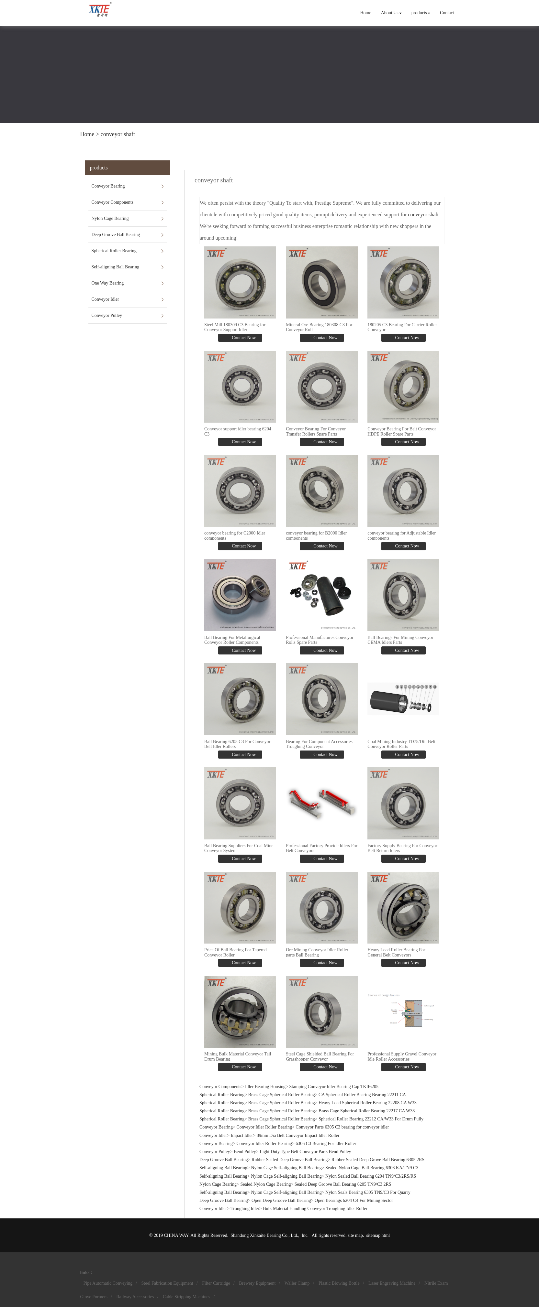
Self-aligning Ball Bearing (116, 267)
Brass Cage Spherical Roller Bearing (281, 1094)
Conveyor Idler (105, 299)
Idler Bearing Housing (265, 1086)
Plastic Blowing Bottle (339, 1283)
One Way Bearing (108, 283)
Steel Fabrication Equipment (167, 1283)
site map (355, 1235)
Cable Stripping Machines (186, 1296)
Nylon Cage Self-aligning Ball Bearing (286, 1167)
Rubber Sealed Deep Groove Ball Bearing (290, 1159)
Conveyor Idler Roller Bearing (264, 1127)
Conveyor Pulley (107, 315)
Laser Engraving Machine (391, 1283)
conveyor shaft (118, 134)
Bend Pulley (245, 1151)
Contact (447, 12)
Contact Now (243, 337)
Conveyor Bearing (108, 186)
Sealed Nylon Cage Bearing (266, 1184)
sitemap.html (378, 1235)
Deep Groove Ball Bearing (116, 234)
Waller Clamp (297, 1283)
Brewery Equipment (257, 1283)
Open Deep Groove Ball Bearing (281, 1200)
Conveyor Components (113, 202)
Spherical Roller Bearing (114, 250)
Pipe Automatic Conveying (108, 1283)
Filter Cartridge (216, 1283)
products (420, 12)
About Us (391, 12)
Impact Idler (242, 1135)
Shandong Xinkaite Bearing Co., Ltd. (264, 1235)
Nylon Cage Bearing (110, 218)
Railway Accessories (135, 1296)
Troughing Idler (244, 1208)
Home (365, 12)
